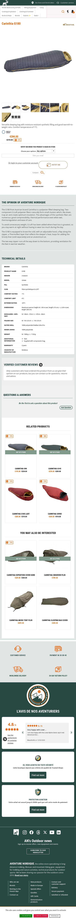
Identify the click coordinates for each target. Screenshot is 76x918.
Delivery (54, 887)
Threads (38, 832)
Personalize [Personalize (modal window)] (55, 916)
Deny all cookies (41, 916)
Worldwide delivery (37, 186)
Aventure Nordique (22, 863)
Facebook (31, 832)
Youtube (52, 832)
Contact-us (14, 895)
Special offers (36, 889)
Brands (12, 885)
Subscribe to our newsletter (38, 851)
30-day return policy (58, 676)
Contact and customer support (58, 883)
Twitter (45, 832)
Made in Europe (37, 885)
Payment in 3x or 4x (15, 186)
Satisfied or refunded (59, 895)
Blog (16, 832)
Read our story (21, 875)
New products (36, 882)
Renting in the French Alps (15, 890)
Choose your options (28, 151)
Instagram (24, 832)
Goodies (34, 893)
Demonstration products (36, 901)
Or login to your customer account (23, 163)
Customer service (18, 655)
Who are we (14, 882)
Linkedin (58, 832)
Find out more (38, 775)
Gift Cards (34, 896)
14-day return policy (61, 186)
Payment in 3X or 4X (58, 655)
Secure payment (57, 891)
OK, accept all (25, 916)
